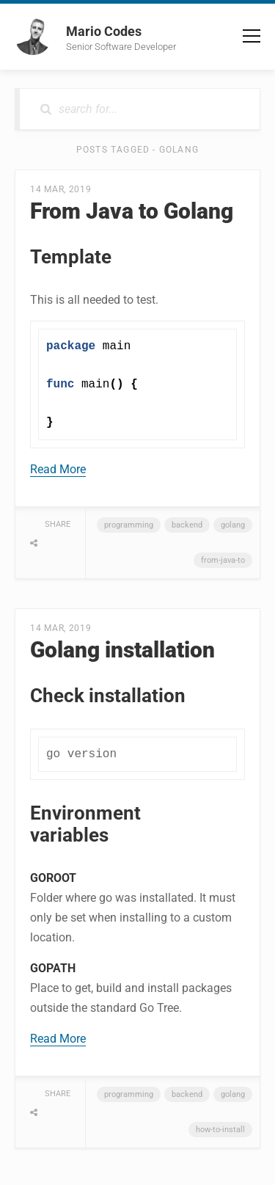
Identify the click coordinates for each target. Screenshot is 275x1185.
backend (187, 525)
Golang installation (122, 650)
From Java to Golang (131, 211)
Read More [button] (58, 469)
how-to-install (220, 1129)
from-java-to (223, 560)
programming (128, 525)
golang (233, 525)
